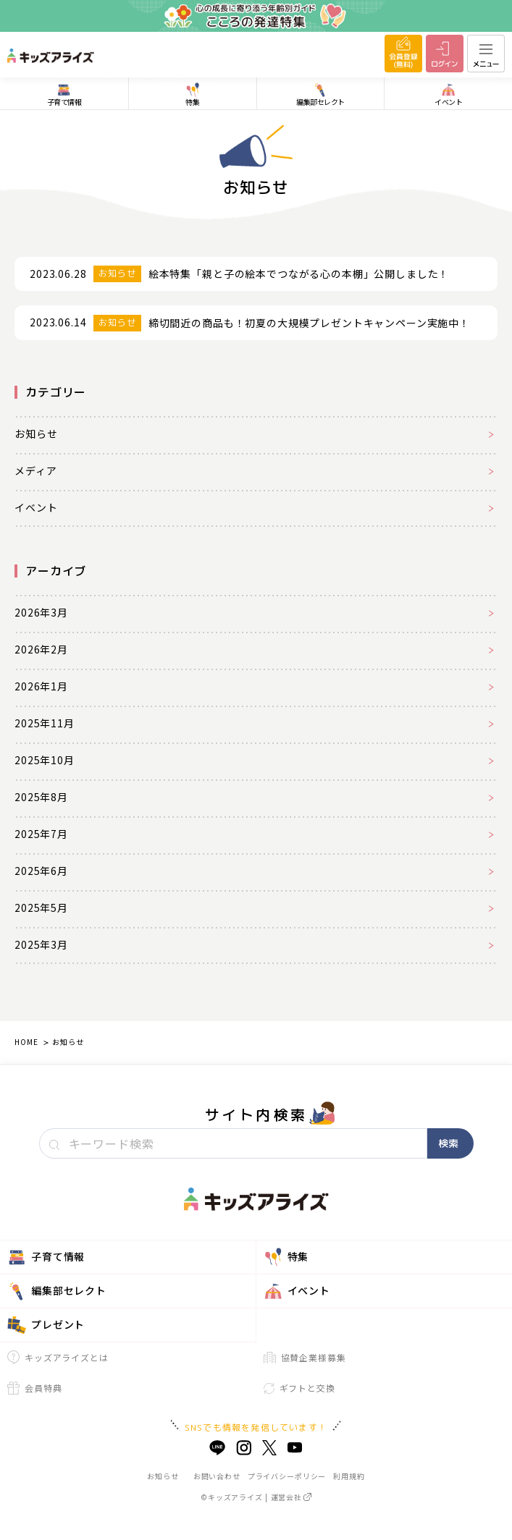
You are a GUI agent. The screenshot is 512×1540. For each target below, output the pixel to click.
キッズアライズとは (58, 1357)
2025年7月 (41, 833)
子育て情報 (46, 1257)
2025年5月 (41, 907)
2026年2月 (41, 649)
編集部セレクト (56, 1291)
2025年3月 (41, 944)
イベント (35, 507)
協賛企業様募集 (305, 1357)
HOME (26, 1041)
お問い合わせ (216, 1476)
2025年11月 (44, 723)
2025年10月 (44, 760)
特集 (286, 1257)
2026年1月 (41, 686)
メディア (35, 470)
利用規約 (348, 1476)
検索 (448, 1143)
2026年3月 (41, 612)
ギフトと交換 (299, 1388)
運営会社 (291, 1497)
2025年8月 (41, 797)
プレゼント (46, 1325)
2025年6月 (41, 870)
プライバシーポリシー (287, 1476)
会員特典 (34, 1388)
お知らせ (35, 433)
